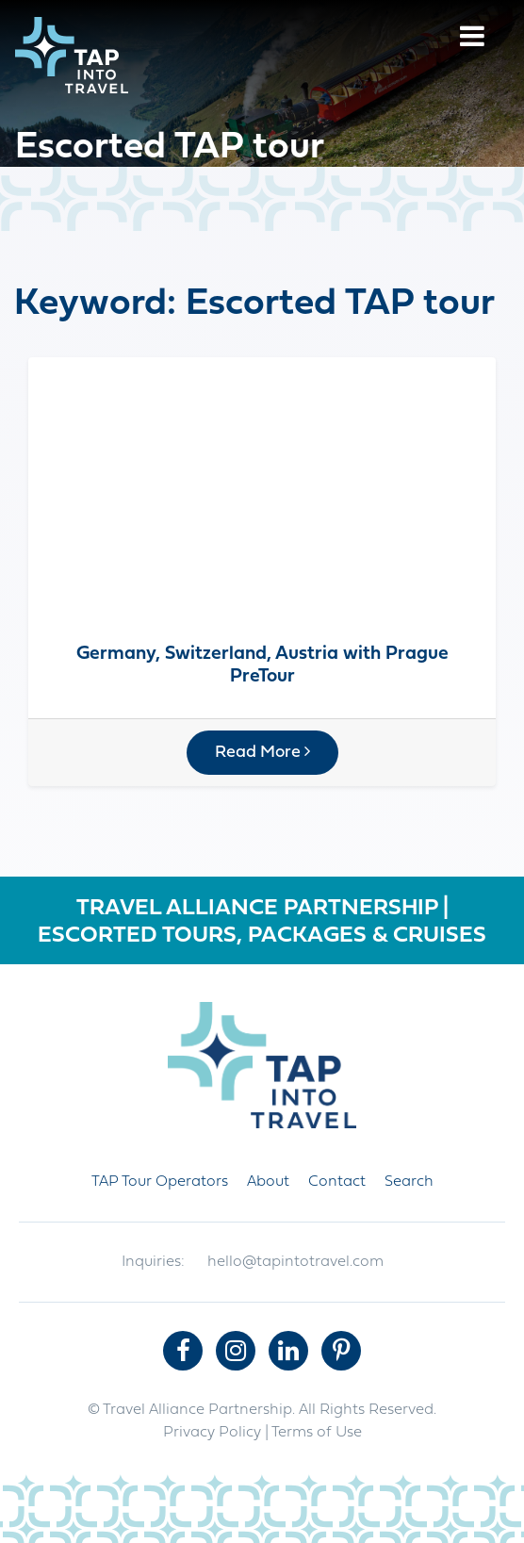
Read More (262, 752)
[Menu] (472, 39)
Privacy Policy (212, 1432)
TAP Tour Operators (159, 1182)
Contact (337, 1182)
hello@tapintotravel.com (295, 1262)
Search (409, 1182)
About (268, 1182)
